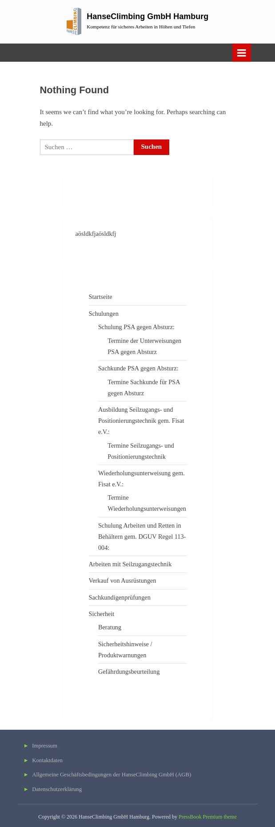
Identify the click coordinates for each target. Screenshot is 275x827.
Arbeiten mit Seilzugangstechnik (130, 564)
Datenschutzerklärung (57, 789)
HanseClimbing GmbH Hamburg (147, 16)
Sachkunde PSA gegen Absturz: (138, 368)
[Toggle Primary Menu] (241, 53)
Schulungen (104, 313)
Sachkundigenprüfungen (120, 597)
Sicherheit (102, 613)
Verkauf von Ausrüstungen (122, 580)
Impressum (44, 746)
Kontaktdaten (47, 760)
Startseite (100, 296)
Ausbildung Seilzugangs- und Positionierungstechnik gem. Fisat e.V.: (141, 420)
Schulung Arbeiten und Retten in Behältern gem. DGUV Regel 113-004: (142, 536)
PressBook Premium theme (208, 817)
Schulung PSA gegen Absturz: (136, 326)
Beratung (109, 627)
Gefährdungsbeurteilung (129, 671)
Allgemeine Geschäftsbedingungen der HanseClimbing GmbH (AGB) (111, 774)
